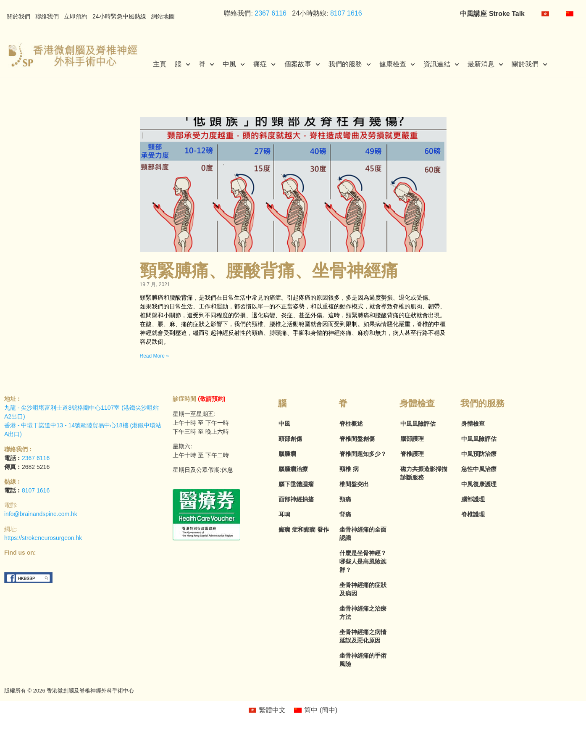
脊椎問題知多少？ (362, 453)
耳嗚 (284, 514)
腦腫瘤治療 (293, 469)
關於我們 (18, 16)
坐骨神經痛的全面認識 (362, 533)
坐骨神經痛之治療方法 (362, 612)
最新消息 (485, 64)
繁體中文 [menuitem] (272, 710)
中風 (234, 64)
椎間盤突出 (354, 484)
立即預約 (75, 16)
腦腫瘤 (287, 453)
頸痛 (345, 499)
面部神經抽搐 (296, 499)
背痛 (345, 514)
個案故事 (302, 64)
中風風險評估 (418, 423)
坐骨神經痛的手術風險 (362, 659)
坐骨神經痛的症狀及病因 (362, 589)
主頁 (159, 64)
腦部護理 (412, 438)
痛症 (264, 64)
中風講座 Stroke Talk (492, 13)
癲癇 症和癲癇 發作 (304, 529)
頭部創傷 (290, 438)
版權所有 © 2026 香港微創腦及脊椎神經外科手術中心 (69, 690)
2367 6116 (269, 13)
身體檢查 (473, 423)
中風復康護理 (479, 484)
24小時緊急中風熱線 (119, 16)
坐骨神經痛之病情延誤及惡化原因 (362, 636)
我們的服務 (349, 64)
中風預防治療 (479, 453)
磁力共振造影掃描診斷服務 (423, 473)
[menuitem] (545, 14)
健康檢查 (397, 64)
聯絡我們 (47, 16)
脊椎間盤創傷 (357, 438)
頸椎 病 (349, 469)
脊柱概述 (351, 423)
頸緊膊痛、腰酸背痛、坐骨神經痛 (269, 270)
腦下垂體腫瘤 (296, 484)
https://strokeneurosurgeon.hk (43, 538)
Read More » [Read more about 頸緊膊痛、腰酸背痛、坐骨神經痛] (154, 356)
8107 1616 (346, 13)
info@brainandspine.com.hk (40, 514)
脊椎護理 (412, 453)
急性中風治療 (479, 469)
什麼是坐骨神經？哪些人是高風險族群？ (362, 561)
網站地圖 (163, 16)
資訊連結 (441, 64)
